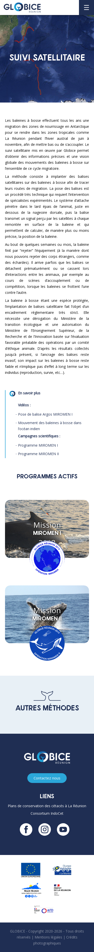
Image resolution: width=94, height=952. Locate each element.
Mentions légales (48, 937)
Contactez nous (47, 777)
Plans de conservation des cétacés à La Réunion (47, 805)
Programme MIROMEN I (38, 445)
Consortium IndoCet (47, 813)
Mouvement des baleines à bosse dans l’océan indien (49, 425)
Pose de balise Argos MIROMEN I (45, 414)
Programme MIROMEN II (38, 453)
